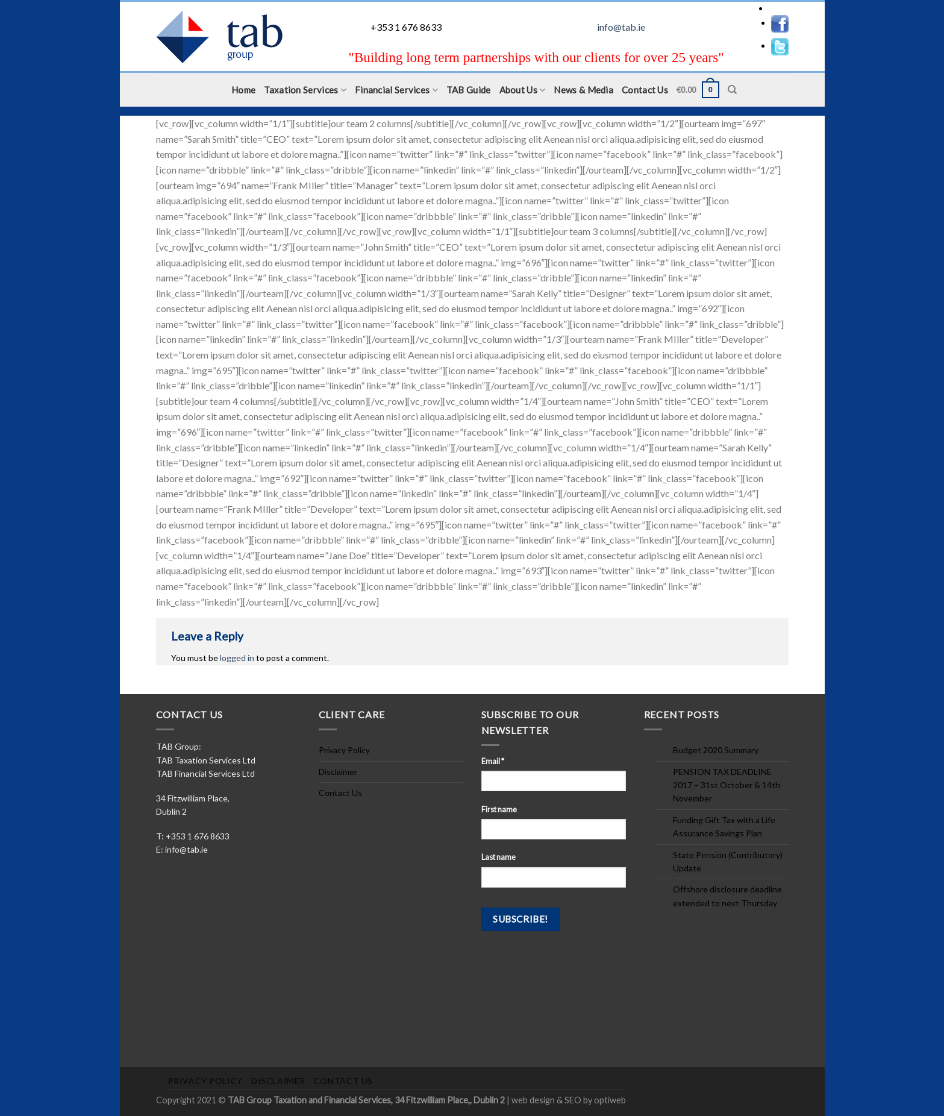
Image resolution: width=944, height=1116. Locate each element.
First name (499, 809)
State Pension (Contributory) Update (728, 861)
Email (492, 761)
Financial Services (396, 90)
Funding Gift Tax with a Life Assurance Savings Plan (724, 826)
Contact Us (645, 89)
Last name (498, 857)
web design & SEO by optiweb (568, 1100)
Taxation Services (305, 90)
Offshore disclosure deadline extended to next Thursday (727, 896)
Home (243, 89)
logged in (237, 658)
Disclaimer (338, 771)
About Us (522, 90)
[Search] (732, 89)
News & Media (583, 89)
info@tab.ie (621, 27)
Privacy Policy (344, 750)
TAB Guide (468, 89)
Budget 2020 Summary (715, 750)
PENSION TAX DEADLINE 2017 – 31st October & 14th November (726, 785)
